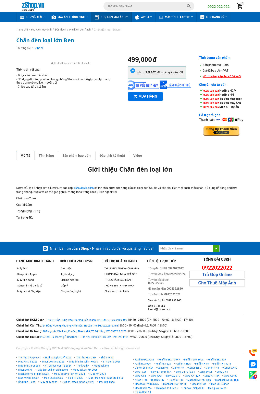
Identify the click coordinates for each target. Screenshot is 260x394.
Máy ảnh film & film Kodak (83, 361)
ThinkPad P (82, 365)
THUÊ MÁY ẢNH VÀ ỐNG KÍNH (121, 268)
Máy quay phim (48, 382)
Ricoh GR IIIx (176, 380)
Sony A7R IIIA (212, 375)
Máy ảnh (22, 268)
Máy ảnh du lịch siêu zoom (53, 369)
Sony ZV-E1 (205, 371)
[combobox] (148, 6)
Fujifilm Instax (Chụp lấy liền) (78, 382)
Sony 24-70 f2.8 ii (185, 371)
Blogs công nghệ (71, 291)
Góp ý (64, 285)
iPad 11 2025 (75, 378)
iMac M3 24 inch (220, 384)
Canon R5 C (194, 367)
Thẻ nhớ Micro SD (86, 357)
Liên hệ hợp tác (69, 279)
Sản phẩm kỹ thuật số (29, 285)
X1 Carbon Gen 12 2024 (58, 365)
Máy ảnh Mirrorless (29, 365)
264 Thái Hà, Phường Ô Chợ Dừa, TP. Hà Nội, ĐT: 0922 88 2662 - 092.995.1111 (84, 336)
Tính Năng (46, 156)
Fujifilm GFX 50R (217, 359)
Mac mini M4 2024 (28, 378)
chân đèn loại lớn (84, 187)
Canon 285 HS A (144, 367)
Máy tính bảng (25, 279)
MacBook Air (25, 369)
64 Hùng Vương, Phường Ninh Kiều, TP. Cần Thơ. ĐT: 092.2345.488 (80, 325)
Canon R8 (178, 367)
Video (137, 156)
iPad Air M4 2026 (27, 361)
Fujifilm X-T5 (202, 363)
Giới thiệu (66, 268)
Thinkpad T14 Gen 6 (167, 388)
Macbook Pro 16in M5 (147, 384)
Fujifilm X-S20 (163, 363)
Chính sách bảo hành (116, 291)
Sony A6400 (230, 375)
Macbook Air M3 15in (227, 380)
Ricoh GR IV (157, 380)
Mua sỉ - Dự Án (164, 300)
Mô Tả (25, 156)
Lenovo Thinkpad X (193, 388)
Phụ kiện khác (107, 382)
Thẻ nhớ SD (107, 357)
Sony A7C (156, 375)
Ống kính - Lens (26, 382)
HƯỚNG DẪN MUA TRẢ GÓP (120, 274)
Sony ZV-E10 (173, 375)
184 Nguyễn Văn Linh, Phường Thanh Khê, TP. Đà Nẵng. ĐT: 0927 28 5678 (84, 331)
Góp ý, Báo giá (159, 307)
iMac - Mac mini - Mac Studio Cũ (106, 378)
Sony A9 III (140, 375)
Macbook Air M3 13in (199, 380)
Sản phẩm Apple (27, 274)
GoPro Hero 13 (143, 392)
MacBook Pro (101, 365)
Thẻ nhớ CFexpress (29, 357)
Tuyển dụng (67, 274)
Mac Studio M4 (143, 388)
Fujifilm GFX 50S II (144, 359)
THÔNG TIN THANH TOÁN (119, 285)
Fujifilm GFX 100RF (169, 359)
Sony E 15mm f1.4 (161, 371)
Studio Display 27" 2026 (58, 357)
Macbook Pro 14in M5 (175, 384)
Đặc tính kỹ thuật (112, 156)
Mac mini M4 (199, 384)
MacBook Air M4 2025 (85, 369)
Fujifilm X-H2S (183, 363)
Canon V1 (162, 367)
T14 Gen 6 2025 (112, 361)
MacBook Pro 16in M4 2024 (69, 373)
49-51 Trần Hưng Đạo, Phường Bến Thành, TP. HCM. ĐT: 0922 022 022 (87, 319)
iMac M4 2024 (98, 373)
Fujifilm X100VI (143, 363)
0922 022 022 (219, 6)
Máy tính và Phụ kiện (29, 291)
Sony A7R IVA (192, 375)
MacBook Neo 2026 (53, 361)
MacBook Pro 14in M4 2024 (33, 373)
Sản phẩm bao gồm (76, 156)
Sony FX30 (141, 371)
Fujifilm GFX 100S (193, 359)
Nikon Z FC (141, 380)
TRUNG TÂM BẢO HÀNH (118, 279)
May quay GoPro (217, 388)
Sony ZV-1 (222, 371)
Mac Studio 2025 (53, 378)
